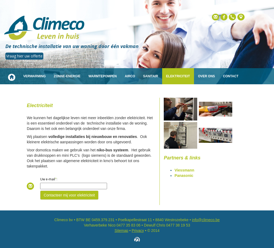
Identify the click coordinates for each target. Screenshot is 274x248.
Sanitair (150, 76)
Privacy (138, 230)
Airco (130, 76)
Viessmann (184, 170)
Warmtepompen (103, 76)
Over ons (206, 76)
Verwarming (34, 76)
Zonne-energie (67, 76)
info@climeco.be (206, 220)
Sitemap (121, 230)
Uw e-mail (47, 179)
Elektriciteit (178, 76)
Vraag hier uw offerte (24, 56)
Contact (230, 76)
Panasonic (183, 175)
